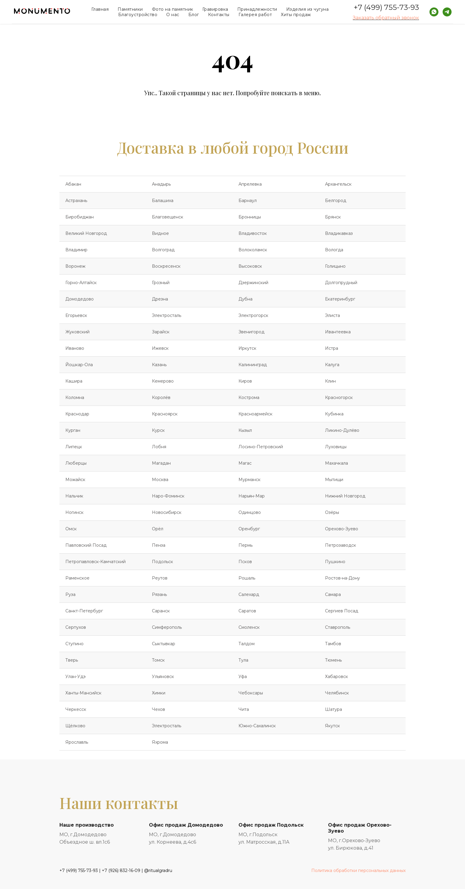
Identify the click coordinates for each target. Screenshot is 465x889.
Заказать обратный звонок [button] (386, 18)
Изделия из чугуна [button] (307, 9)
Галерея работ (255, 14)
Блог (193, 14)
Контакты (219, 14)
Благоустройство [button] (138, 14)
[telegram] (447, 11)
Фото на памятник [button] (172, 9)
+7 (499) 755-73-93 (386, 7)
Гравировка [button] (215, 9)
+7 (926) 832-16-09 (121, 870)
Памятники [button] (130, 9)
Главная (100, 9)
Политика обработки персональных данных (358, 870)
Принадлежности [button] (257, 9)
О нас (172, 14)
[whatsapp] (433, 11)
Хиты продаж (296, 14)
